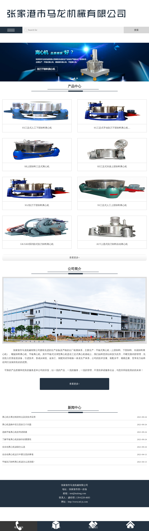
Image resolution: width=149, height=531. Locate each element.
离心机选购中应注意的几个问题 (74, 424)
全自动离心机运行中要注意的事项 (74, 454)
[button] (72, 78)
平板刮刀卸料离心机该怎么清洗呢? (74, 461)
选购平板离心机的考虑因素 (74, 432)
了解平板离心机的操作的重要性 (74, 439)
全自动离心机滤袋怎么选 (74, 447)
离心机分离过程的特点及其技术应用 (74, 417)
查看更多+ (74, 257)
